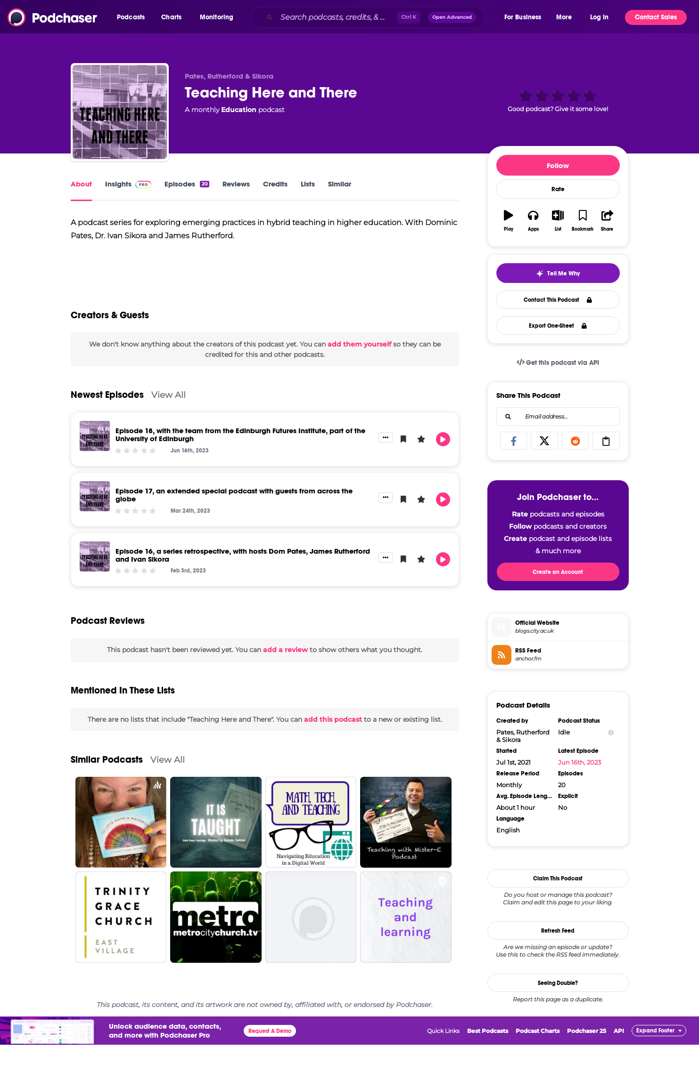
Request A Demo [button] (269, 1058)
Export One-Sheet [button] (558, 325)
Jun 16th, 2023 (579, 762)
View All (168, 422)
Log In (599, 17)
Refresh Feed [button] (558, 930)
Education (238, 109)
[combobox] (377, 17)
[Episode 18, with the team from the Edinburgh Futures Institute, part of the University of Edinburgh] (95, 463)
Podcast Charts (537, 1058)
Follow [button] (558, 165)
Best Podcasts (487, 1058)
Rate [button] (558, 189)
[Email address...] (558, 417)
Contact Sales (656, 17)
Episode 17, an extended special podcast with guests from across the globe (234, 522)
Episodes (186, 183)
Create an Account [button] (558, 572)
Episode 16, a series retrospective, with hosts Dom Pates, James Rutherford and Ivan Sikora (242, 581)
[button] (133, 17)
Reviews (236, 183)
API (619, 1058)
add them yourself (359, 371)
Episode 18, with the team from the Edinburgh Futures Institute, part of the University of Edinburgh (240, 461)
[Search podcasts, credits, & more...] (337, 17)
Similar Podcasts (107, 787)
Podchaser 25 (586, 1058)
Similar (339, 183)
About (81, 183)
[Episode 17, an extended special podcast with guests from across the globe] (95, 523)
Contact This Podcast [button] (558, 300)
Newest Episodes (107, 422)
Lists (308, 183)
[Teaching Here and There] (120, 112)
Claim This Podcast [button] (558, 878)
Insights (128, 183)
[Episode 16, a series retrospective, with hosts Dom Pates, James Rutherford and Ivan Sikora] (95, 583)
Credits (275, 183)
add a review (285, 677)
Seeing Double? (558, 983)
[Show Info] (611, 732)
